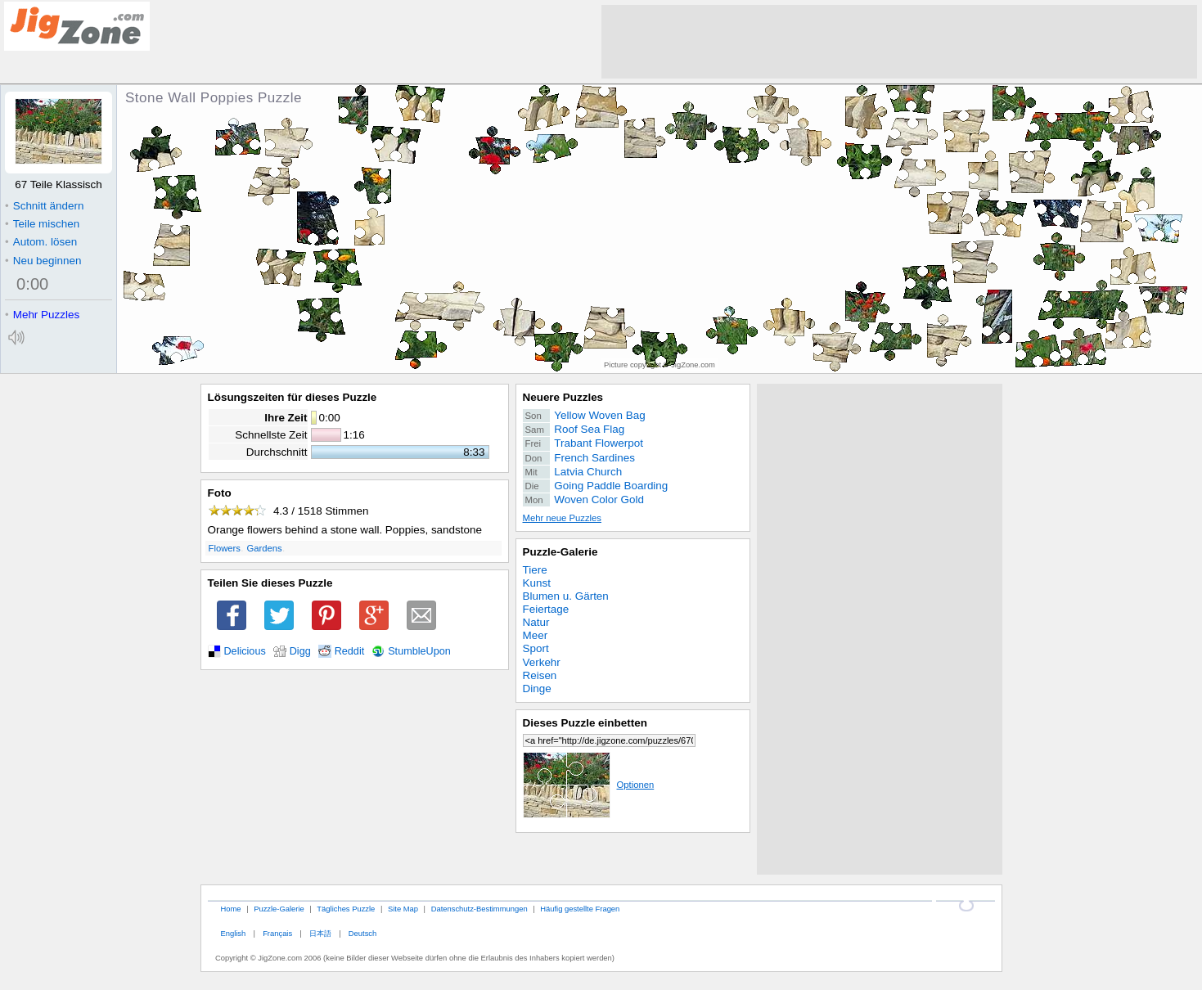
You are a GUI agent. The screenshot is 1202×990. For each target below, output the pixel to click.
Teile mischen (42, 224)
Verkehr (541, 662)
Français (277, 933)
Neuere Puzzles (563, 397)
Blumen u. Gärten (566, 596)
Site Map (403, 908)
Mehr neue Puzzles (562, 518)
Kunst (537, 583)
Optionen (589, 785)
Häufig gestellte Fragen (579, 908)
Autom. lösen (41, 242)
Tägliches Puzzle (346, 908)
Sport (536, 648)
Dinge (537, 688)
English (232, 933)
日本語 (320, 933)
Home (230, 908)
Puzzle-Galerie (560, 552)
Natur (536, 622)
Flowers (225, 548)
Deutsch (362, 933)
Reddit (350, 651)
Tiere (535, 570)
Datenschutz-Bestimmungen (479, 908)
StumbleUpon (419, 651)
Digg (300, 651)
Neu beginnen (43, 260)
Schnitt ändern (44, 206)
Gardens (263, 548)
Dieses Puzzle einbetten (585, 723)
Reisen (540, 675)
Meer (535, 635)
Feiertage (546, 609)
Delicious (245, 651)
